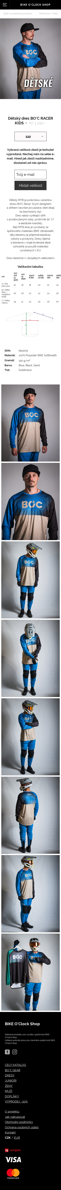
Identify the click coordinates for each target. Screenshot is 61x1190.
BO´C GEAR (12, 1070)
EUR (17, 1137)
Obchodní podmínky (19, 1122)
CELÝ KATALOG (15, 1065)
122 (28, 137)
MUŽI (8, 1091)
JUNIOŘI (10, 1080)
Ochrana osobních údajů (22, 1127)
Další (55, 13)
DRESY (9, 1075)
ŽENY (9, 1086)
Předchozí (44, 13)
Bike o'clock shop (35, 4)
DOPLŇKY (12, 1096)
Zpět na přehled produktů (17, 13)
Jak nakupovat (15, 1117)
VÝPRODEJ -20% (16, 1101)
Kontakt (10, 1132)
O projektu (12, 1111)
